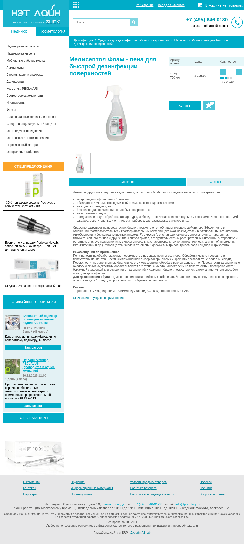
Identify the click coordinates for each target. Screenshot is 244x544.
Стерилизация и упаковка (25, 74)
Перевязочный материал (24, 145)
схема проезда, (113, 504)
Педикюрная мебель (21, 53)
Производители (81, 494)
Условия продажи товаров (148, 482)
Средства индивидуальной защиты (31, 124)
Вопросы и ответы (212, 494)
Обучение (78, 482)
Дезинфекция (16, 81)
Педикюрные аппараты (23, 46)
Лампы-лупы (15, 67)
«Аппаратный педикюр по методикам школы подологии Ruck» (40, 319)
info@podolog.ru (187, 504)
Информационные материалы (92, 488)
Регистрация (144, 5)
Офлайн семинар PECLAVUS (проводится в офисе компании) (39, 365)
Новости (205, 482)
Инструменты (16, 102)
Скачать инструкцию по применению (99, 298)
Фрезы (11, 110)
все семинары (33, 418)
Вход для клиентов (171, 5)
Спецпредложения (33, 166)
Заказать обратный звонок (209, 26)
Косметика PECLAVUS (22, 88)
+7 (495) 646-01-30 (148, 504)
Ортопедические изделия (24, 131)
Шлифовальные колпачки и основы (31, 117)
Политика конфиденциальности (152, 494)
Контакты (29, 488)
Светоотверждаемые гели (25, 95)
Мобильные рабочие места (26, 60)
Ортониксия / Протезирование (28, 138)
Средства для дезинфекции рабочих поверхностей (133, 40)
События (206, 488)
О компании (31, 482)
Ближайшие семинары (33, 302)
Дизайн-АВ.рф (140, 532)
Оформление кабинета (23, 152)
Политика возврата (143, 488)
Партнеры (30, 494)
